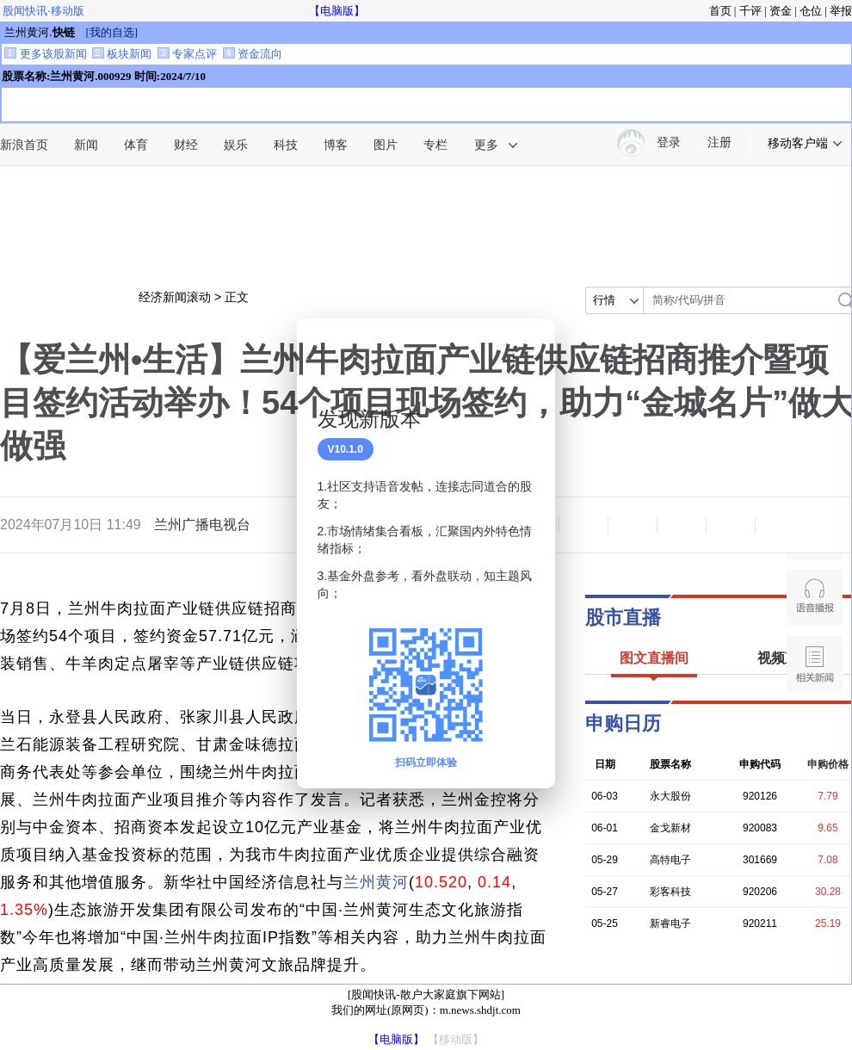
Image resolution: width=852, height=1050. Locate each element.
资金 (780, 10)
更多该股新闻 (45, 53)
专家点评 (187, 53)
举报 (841, 10)
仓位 (811, 10)
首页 (720, 10)
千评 (750, 10)
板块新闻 (121, 53)
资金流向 (252, 53)
